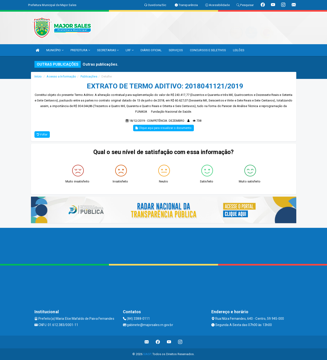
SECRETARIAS (108, 50)
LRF (130, 50)
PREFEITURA (80, 50)
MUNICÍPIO (55, 50)
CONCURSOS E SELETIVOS (208, 50)
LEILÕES (238, 50)
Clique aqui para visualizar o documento (163, 128)
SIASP (147, 354)
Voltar (42, 134)
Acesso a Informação (61, 76)
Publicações (89, 76)
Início (38, 76)
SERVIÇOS (176, 50)
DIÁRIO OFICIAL (151, 50)
